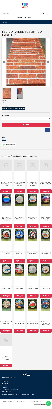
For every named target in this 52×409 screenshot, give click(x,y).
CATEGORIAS (5, 381)
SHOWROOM (5, 383)
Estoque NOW (45, 404)
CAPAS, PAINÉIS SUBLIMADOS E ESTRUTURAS (13, 108)
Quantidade (5, 115)
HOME (3, 380)
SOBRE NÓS (5, 385)
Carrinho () (29, 17)
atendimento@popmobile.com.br (10, 389)
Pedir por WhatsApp (9, 145)
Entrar (19, 17)
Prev (4, 62)
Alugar (26, 125)
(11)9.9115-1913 (7, 391)
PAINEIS (4, 139)
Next (48, 62)
